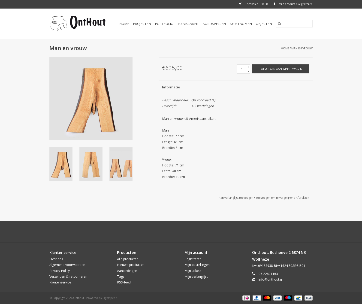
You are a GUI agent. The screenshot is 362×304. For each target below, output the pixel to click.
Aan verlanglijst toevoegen (236, 198)
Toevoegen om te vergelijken (275, 198)
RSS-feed (124, 282)
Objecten (264, 23)
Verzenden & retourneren (68, 276)
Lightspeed (110, 298)
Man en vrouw (302, 48)
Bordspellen (214, 23)
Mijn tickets (193, 270)
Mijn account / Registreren (293, 4)
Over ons (56, 259)
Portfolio (164, 23)
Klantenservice (60, 282)
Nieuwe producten (131, 264)
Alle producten (128, 259)
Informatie (171, 87)
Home (124, 23)
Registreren (193, 259)
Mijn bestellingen (197, 264)
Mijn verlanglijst (196, 276)
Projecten (142, 23)
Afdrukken (302, 198)
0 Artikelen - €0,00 (253, 4)
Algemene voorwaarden (67, 264)
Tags (120, 276)
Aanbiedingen (127, 270)
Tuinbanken (188, 23)
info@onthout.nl (271, 279)
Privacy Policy (59, 270)
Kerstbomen (241, 23)
